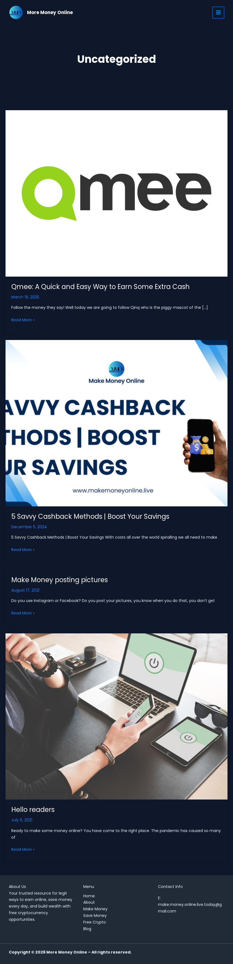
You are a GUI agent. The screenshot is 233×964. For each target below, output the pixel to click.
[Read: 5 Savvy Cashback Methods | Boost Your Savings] (116, 423)
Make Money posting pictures (59, 579)
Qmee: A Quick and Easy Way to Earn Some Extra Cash (100, 286)
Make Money (95, 909)
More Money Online (51, 12)
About (89, 902)
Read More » (22, 320)
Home (89, 896)
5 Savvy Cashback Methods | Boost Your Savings (90, 516)
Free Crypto (94, 922)
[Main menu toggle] (218, 12)
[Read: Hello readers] (116, 716)
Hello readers (33, 809)
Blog (87, 928)
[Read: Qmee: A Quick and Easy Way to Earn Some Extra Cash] (116, 193)
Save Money (95, 915)
